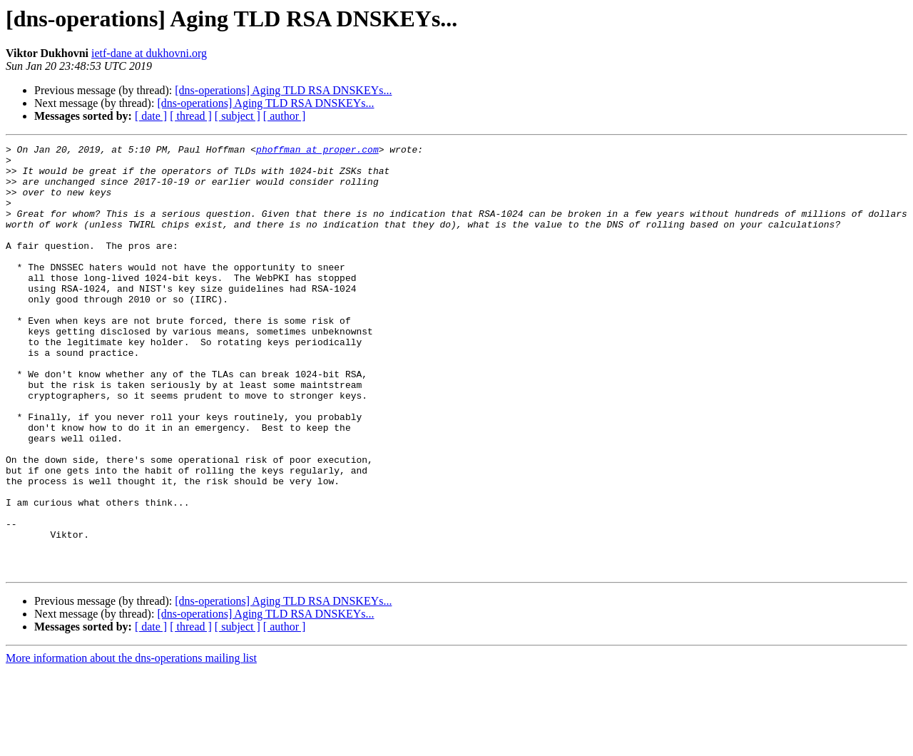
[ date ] (151, 116)
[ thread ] (191, 116)
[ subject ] (237, 116)
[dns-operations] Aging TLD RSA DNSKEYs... (283, 90)
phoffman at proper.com (317, 151)
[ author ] (284, 116)
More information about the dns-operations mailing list (131, 743)
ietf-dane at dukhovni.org (149, 53)
